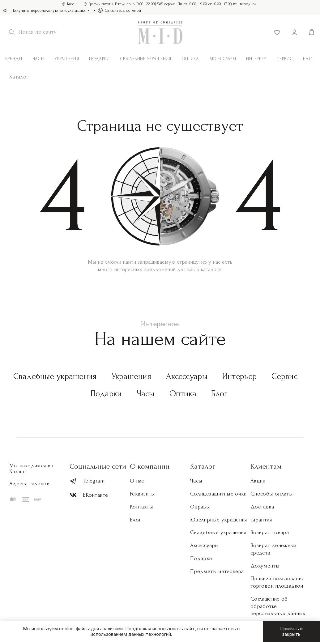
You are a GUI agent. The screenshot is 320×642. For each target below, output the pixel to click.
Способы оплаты (271, 494)
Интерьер (256, 59)
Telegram (87, 481)
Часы (38, 59)
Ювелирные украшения (218, 520)
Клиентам (266, 466)
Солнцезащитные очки (218, 494)
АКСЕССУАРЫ (222, 59)
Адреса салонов (29, 484)
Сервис (284, 59)
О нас (137, 481)
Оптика (190, 59)
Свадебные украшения (145, 59)
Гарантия (261, 520)
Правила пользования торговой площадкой (277, 582)
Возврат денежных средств (273, 549)
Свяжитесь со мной (119, 10)
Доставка (262, 507)
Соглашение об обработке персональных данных (277, 606)
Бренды (13, 59)
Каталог (202, 466)
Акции (258, 481)
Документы (264, 566)
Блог (309, 59)
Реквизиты (142, 494)
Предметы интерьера (217, 571)
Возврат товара (269, 532)
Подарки (99, 59)
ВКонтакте (89, 495)
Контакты (141, 507)
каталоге (211, 269)
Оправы (200, 507)
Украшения (66, 59)
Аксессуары (186, 376)
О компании (149, 466)
